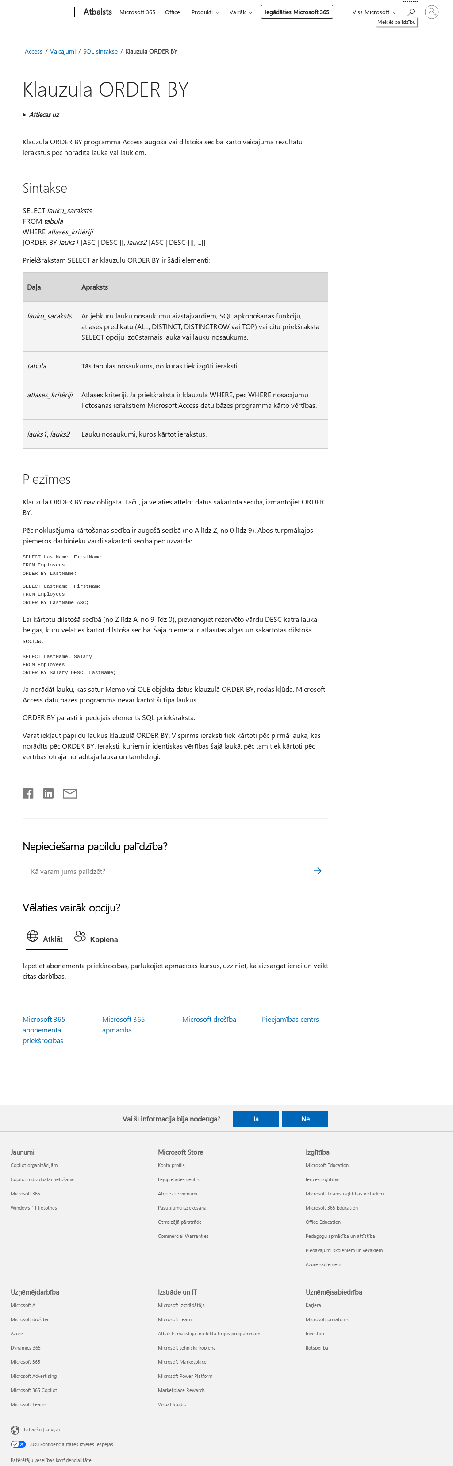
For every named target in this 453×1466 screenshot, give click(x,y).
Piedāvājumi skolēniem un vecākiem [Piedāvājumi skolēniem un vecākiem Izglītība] (344, 1250)
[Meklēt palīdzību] (410, 11)
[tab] (47, 938)
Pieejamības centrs (290, 1019)
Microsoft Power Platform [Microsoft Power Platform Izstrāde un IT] (185, 1376)
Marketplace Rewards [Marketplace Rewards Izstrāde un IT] (181, 1390)
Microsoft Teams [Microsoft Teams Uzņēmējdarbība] (28, 1404)
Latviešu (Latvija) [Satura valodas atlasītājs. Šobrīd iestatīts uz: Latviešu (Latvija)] (42, 1429)
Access (33, 51)
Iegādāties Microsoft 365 (297, 12)
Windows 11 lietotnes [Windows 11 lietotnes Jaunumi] (34, 1207)
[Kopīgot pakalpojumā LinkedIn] (45, 791)
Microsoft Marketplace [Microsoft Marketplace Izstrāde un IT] (182, 1361)
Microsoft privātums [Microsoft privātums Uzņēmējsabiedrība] (327, 1319)
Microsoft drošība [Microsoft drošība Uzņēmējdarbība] (29, 1319)
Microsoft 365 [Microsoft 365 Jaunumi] (25, 1193)
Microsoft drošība (209, 1019)
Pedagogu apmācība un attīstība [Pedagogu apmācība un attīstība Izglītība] (340, 1236)
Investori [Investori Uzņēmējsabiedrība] (315, 1333)
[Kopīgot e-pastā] (66, 791)
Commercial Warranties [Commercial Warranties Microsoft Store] (183, 1236)
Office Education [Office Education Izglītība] (323, 1221)
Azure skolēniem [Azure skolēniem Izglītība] (323, 1264)
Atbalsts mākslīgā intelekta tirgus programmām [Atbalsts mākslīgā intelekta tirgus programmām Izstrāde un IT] (209, 1333)
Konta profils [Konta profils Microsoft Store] (171, 1165)
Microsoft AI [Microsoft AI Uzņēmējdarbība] (24, 1305)
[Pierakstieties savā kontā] (431, 12)
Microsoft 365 (137, 12)
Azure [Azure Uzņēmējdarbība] (17, 1333)
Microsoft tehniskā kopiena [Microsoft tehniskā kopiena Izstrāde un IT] (187, 1347)
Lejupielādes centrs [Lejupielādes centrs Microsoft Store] (179, 1179)
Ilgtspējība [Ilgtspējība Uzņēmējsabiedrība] (317, 1347)
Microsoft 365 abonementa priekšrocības (44, 1029)
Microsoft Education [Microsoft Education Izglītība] (327, 1165)
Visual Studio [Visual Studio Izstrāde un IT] (172, 1404)
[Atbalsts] (97, 12)
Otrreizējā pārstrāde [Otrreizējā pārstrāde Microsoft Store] (180, 1221)
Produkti (202, 12)
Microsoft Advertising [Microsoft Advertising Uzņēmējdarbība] (34, 1376)
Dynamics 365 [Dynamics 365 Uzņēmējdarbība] (26, 1347)
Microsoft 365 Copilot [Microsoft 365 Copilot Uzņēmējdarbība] (34, 1390)
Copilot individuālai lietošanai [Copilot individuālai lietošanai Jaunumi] (43, 1179)
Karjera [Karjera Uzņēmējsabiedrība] (313, 1305)
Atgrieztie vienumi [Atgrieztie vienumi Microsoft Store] (177, 1193)
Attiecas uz (43, 114)
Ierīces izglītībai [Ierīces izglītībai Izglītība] (323, 1179)
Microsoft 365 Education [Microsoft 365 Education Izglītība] (332, 1207)
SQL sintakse (100, 51)
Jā (256, 1118)
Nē (305, 1118)
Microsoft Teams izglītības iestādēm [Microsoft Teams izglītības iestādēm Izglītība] (345, 1193)
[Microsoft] (41, 12)
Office (172, 12)
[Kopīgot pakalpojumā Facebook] (29, 791)
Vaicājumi (63, 51)
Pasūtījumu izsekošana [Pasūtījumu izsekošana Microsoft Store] (182, 1207)
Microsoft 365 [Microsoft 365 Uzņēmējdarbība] (25, 1361)
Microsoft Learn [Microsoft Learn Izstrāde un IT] (175, 1319)
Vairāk (238, 12)
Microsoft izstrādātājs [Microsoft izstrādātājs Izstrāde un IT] (181, 1305)
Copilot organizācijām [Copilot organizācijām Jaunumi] (34, 1165)
